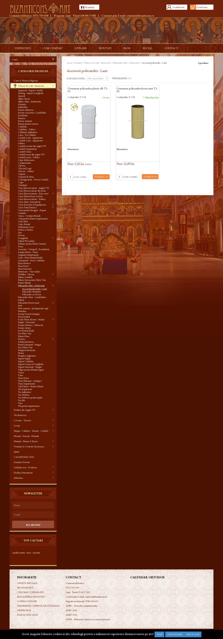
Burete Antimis (25, 121)
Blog (127, 48)
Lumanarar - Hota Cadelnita (31, 260)
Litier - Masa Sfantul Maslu (30, 257)
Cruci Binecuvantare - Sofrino (32, 199)
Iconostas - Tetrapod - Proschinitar (33, 249)
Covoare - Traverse (22, 420)
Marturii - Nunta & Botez (25, 441)
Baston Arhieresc (26, 109)
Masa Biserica (24, 263)
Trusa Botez (23, 378)
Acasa (69, 62)
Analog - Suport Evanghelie (31, 93)
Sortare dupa (76, 78)
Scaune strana (24, 327)
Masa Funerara (25, 268)
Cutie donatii (24, 224)
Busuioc (21, 118)
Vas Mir (21, 400)
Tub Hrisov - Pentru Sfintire (31, 386)
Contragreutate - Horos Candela (33, 179)
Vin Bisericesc (20, 415)
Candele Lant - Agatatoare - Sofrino (31, 142)
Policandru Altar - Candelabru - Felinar (32, 298)
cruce (28, 552)
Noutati (105, 48)
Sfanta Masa (23, 336)
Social (147, 48)
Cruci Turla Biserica (27, 207)
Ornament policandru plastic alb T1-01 (88, 90)
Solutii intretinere (26, 341)
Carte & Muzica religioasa (26, 80)
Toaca (21, 372)
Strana (21, 352)
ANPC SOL (71, 614)
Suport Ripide (24, 358)
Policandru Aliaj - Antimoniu (31, 285)
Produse (78, 62)
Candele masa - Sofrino (29, 157)
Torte (20, 375)
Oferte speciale (27, 583)
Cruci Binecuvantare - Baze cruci (33, 193)
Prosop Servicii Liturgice (29, 313)
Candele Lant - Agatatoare (30, 137)
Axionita (22, 104)
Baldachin (22, 107)
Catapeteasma (24, 162)
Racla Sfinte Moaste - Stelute (31, 319)
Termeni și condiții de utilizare (38, 605)
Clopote (21, 174)
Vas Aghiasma (24, 392)
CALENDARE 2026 (24, 456)
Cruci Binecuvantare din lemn (32, 190)
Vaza (20, 403)
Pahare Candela (25, 277)
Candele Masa (24, 151)
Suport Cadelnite (26, 361)
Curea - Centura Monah (29, 215)
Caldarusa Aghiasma (27, 132)
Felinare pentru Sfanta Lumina (32, 243)
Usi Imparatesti (25, 389)
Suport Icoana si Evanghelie (31, 364)
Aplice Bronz (24, 98)
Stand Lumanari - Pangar (29, 344)
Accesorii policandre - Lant (34, 288)
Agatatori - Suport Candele (30, 90)
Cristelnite (22, 185)
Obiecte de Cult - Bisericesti (30, 85)
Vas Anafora (23, 394)
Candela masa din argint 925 (31, 154)
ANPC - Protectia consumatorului (81, 605)
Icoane (17, 425)
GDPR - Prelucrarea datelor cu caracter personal (88, 619)
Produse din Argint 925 (24, 409)
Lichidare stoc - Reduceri (25, 467)
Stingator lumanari (26, 350)
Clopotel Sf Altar (26, 176)
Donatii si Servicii (22, 462)
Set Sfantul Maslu (26, 330)
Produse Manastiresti (23, 472)
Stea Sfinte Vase (25, 347)
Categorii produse (33, 71)
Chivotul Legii (24, 168)
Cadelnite (22, 126)
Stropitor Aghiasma (27, 355)
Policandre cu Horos (31, 294)
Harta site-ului (27, 614)
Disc (20, 232)
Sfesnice (21, 339)
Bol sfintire (23, 115)
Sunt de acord (192, 634)
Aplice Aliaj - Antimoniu (29, 101)
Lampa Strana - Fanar (28, 252)
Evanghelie (23, 238)
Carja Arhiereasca (26, 160)
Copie (21, 182)
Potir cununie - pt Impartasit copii (33, 308)
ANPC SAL (71, 610)
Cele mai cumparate (30, 592)
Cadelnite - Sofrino (27, 129)
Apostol (21, 95)
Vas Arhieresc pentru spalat (30, 397)
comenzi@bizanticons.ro (140, 15)
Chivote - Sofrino (26, 171)
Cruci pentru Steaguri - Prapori (32, 210)
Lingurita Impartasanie (28, 254)
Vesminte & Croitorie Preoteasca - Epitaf (29, 449)
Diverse (21, 235)
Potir (20, 305)
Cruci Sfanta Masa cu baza (30, 196)
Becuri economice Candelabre (32, 112)
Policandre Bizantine (31, 291)
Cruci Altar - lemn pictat (29, 201)
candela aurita (18, 552)
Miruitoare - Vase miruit (29, 271)
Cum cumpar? (53, 48)
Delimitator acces (26, 226)
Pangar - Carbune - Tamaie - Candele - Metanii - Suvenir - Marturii (31, 433)
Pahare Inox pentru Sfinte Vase (32, 279)
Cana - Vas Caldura (27, 134)
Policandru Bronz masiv (29, 302)
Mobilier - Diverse (26, 274)
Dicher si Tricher (25, 229)
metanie (36, 552)
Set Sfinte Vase (25, 333)
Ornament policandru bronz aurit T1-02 (137, 90)
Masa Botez (23, 266)
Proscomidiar (24, 316)
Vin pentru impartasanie (29, 405)
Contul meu (178, 7)
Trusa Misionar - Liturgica (30, 380)
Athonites (18, 477)
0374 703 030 (40, 15)
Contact (171, 48)
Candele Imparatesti (27, 148)
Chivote (21, 165)
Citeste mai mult (174, 634)
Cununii (22, 213)
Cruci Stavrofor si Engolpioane (32, 204)
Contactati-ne (27, 601)
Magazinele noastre (31, 596)
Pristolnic (22, 311)
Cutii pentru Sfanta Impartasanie (33, 218)
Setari (159, 634)
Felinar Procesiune (26, 240)
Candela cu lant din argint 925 (32, 146)
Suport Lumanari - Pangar (30, 366)
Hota (20, 246)
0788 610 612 (91, 601)
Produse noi (25, 587)
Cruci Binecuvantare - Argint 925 (33, 187)
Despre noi (22, 48)
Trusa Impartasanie (26, 383)
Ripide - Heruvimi (26, 322)
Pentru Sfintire (24, 282)
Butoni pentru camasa (28, 123)
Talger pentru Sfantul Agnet (31, 369)
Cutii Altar (23, 221)
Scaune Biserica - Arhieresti (30, 325)
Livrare (81, 48)
